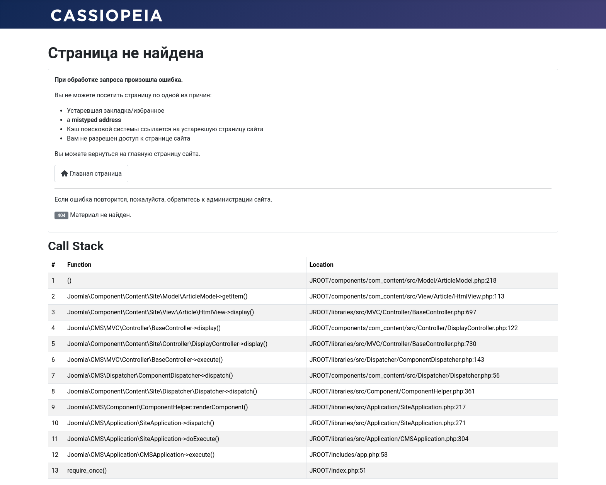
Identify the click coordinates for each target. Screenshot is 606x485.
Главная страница (91, 173)
